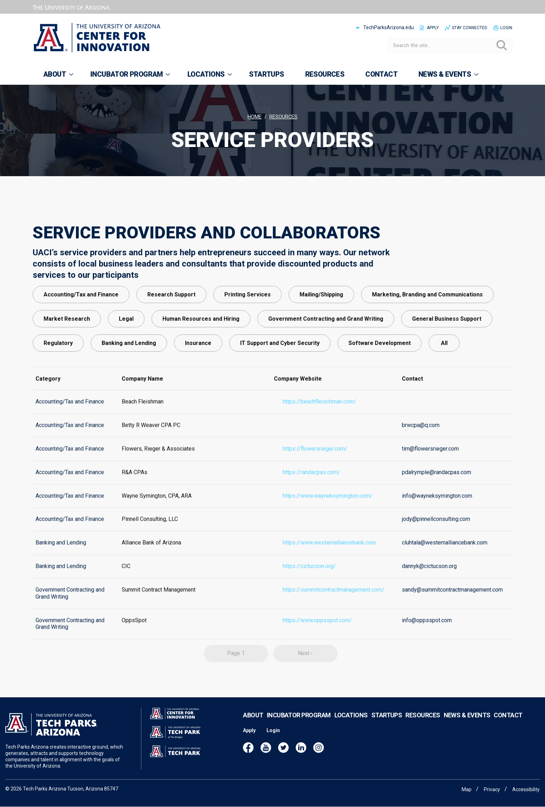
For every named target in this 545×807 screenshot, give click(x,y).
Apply (433, 27)
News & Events (467, 724)
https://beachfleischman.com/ (319, 413)
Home (255, 117)
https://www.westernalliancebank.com (329, 554)
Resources (283, 117)
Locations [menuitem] (205, 77)
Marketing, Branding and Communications (427, 318)
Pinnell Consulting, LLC (150, 530)
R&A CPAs (134, 483)
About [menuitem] (54, 77)
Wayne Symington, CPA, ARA (157, 507)
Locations (351, 724)
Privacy (492, 789)
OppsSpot (134, 631)
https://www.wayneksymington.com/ (327, 507)
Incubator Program (299, 724)
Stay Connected (469, 27)
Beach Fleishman (143, 413)
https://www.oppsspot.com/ (317, 631)
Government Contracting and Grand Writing (325, 342)
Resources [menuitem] (325, 74)
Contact (508, 724)
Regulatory (58, 366)
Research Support (171, 318)
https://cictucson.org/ (309, 577)
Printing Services (247, 318)
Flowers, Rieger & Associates (158, 460)
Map (467, 789)
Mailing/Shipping (321, 318)
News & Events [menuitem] (444, 77)
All (444, 366)
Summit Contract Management (158, 601)
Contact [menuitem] (381, 74)
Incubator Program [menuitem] (126, 77)
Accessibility (526, 789)
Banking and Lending (129, 366)
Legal (126, 342)
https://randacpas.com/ (311, 483)
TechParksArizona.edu (388, 27)
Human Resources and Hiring (200, 342)
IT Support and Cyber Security (280, 366)
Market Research (67, 342)
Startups (386, 724)
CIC (126, 577)
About (253, 724)
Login (506, 27)
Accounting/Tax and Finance (81, 318)
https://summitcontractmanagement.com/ (333, 601)
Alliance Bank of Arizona (151, 554)
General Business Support (446, 342)
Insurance (198, 366)
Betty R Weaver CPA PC (151, 436)
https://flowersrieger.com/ (315, 460)
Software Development (379, 366)
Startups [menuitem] (266, 74)
